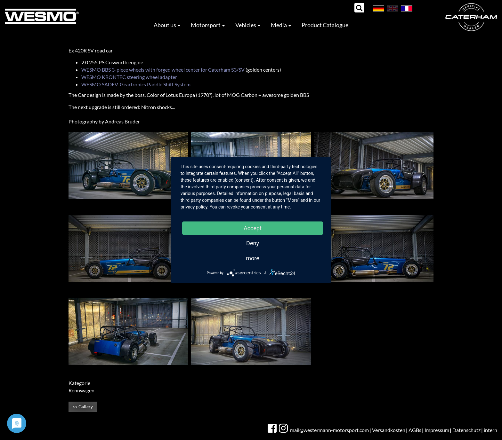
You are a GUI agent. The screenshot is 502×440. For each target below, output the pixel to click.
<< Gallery (82, 406)
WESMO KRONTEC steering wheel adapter (129, 77)
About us (167, 24)
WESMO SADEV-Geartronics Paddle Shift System (135, 84)
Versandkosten (388, 430)
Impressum (437, 430)
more (252, 258)
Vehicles (247, 24)
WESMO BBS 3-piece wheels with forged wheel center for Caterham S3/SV (163, 70)
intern (490, 430)
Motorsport (208, 24)
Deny (252, 243)
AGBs (415, 430)
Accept (253, 228)
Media (281, 24)
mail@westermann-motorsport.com (329, 430)
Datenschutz (466, 430)
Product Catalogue (325, 24)
